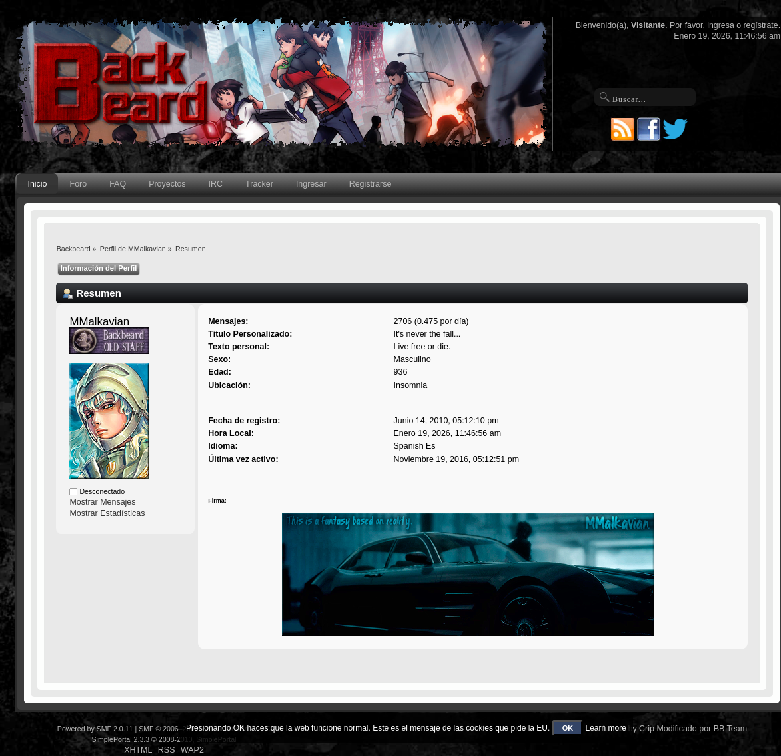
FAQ (117, 184)
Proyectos (167, 184)
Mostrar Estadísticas (107, 513)
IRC (216, 184)
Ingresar (311, 184)
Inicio (37, 184)
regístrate (761, 25)
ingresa (720, 25)
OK (568, 728)
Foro (78, 184)
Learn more (606, 728)
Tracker (259, 184)
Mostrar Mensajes (102, 502)
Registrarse (370, 184)
